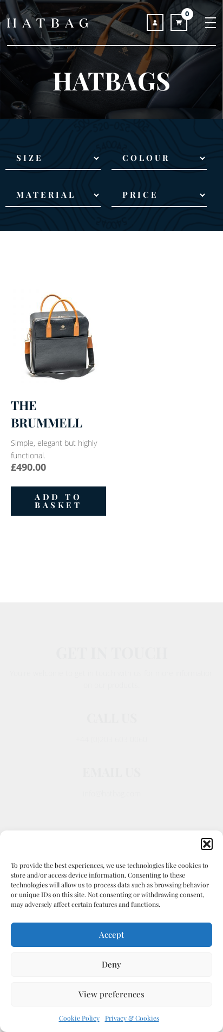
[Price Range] (159, 195)
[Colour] (159, 159)
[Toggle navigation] (205, 22)
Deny (111, 964)
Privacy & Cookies (132, 1018)
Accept (111, 934)
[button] (206, 844)
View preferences (111, 994)
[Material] (53, 195)
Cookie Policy (79, 1018)
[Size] (53, 159)
